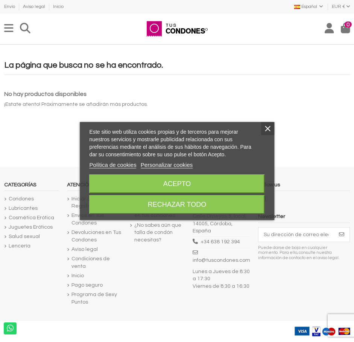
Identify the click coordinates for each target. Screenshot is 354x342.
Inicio (58, 6)
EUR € (341, 6)
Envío (10, 6)
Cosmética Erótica (31, 217)
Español (309, 6)
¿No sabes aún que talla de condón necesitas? (157, 233)
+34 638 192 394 (220, 241)
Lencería (19, 246)
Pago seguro (87, 285)
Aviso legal (34, 6)
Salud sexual (24, 236)
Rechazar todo (177, 204)
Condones (21, 199)
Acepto (177, 184)
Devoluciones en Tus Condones (96, 236)
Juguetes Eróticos (31, 227)
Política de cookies (113, 165)
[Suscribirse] (341, 234)
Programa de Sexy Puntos (94, 298)
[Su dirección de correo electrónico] (296, 234)
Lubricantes (23, 208)
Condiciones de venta (90, 262)
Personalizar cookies (167, 165)
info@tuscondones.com (221, 260)
